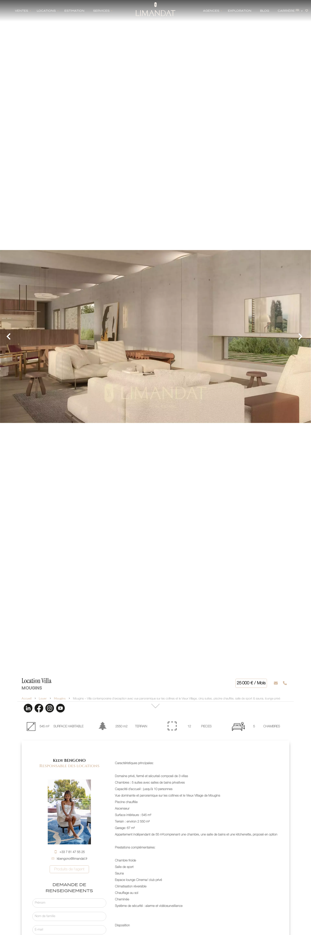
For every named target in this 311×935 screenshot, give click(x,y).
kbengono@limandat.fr (72, 858)
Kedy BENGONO (69, 760)
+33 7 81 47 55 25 (72, 852)
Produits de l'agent (69, 869)
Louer (43, 698)
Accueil (27, 698)
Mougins (60, 698)
